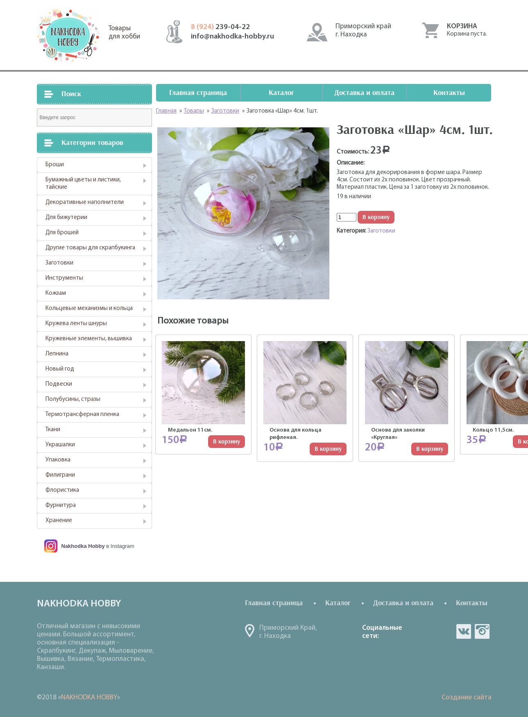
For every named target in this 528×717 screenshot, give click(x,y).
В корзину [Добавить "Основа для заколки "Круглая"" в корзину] (429, 449)
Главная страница (198, 92)
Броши (54, 165)
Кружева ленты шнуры (76, 324)
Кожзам (55, 293)
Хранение (58, 521)
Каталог (281, 92)
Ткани (52, 430)
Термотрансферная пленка (82, 415)
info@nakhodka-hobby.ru (232, 37)
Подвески (58, 384)
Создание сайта (467, 697)
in (482, 631)
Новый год (59, 369)
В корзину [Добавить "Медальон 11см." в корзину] (226, 442)
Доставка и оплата (364, 92)
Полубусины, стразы (72, 399)
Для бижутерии (66, 218)
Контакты (449, 92)
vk (463, 631)
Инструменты (64, 278)
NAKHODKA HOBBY (89, 697)
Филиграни (60, 475)
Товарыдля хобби (124, 32)
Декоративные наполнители (84, 202)
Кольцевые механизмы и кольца (89, 308)
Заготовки (59, 263)
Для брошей (62, 233)
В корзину (376, 217)
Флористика (62, 490)
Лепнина (56, 354)
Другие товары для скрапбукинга (90, 248)
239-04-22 (220, 27)
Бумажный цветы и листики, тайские (83, 183)
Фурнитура (60, 505)
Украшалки (60, 445)
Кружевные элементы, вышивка (88, 339)
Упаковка (57, 460)
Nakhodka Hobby (83, 546)
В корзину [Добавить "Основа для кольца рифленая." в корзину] (328, 449)
